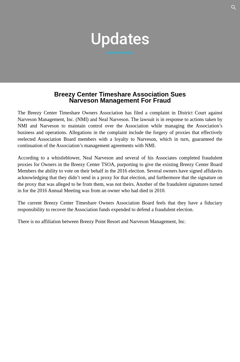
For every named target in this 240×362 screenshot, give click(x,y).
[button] (233, 7)
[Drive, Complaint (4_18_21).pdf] (120, 317)
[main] (120, 41)
